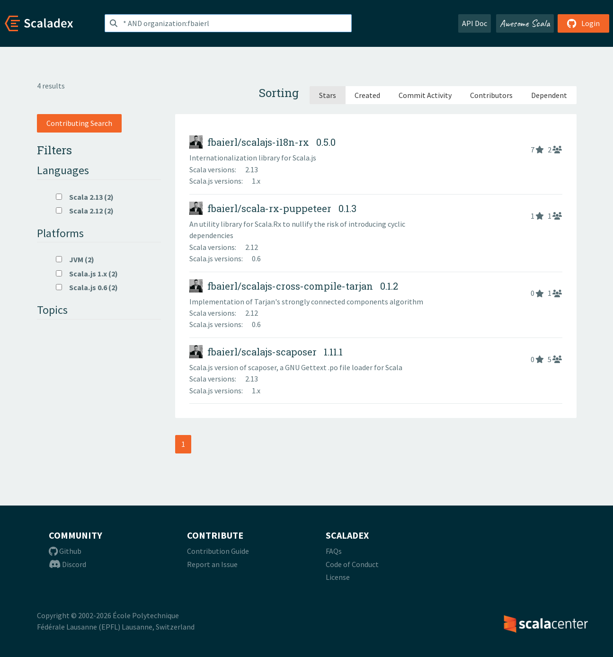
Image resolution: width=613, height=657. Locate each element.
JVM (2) (75, 259)
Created (367, 95)
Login (583, 23)
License (338, 577)
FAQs (334, 551)
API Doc (474, 23)
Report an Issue (212, 564)
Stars (327, 95)
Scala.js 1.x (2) (87, 273)
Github (65, 551)
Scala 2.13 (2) (85, 197)
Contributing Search (79, 123)
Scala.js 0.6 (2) (87, 287)
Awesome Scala (525, 23)
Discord (67, 564)
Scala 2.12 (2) (85, 210)
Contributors (491, 95)
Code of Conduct (352, 564)
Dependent (549, 95)
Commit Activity (425, 95)
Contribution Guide (218, 551)
